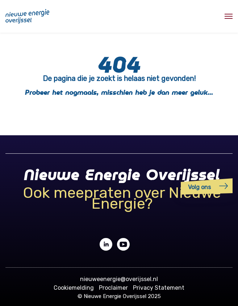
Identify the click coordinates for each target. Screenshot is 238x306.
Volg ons (199, 187)
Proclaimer (113, 287)
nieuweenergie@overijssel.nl (119, 279)
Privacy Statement (158, 287)
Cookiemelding (74, 287)
